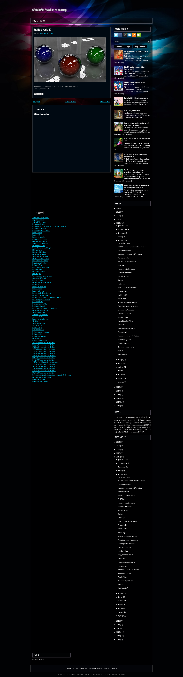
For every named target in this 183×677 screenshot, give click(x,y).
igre (131, 422)
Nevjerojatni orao (124, 243)
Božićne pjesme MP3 (39, 304)
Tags (128, 47)
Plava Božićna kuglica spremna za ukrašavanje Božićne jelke (136, 186)
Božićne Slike (37, 269)
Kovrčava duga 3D (124, 314)
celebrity (124, 420)
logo (141, 422)
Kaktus (120, 280)
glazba (148, 420)
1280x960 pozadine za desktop (43, 349)
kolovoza (121, 240)
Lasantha (86, 674)
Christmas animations (40, 381)
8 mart (123, 418)
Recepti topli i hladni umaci (41, 293)
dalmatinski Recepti (39, 278)
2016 (118, 395)
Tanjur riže (121, 325)
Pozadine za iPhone (39, 272)
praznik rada (118, 427)
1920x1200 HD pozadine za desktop (45, 362)
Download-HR (37, 302)
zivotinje (142, 431)
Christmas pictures (38, 379)
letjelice (136, 422)
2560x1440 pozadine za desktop (44, 356)
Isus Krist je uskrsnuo (132, 111)
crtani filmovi (133, 420)
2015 (118, 398)
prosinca (121, 226)
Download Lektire (38, 224)
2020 (118, 219)
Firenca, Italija (122, 291)
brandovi (117, 420)
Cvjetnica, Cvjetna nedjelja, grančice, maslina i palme (134, 171)
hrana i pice (124, 422)
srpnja (120, 360)
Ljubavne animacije (39, 336)
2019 (118, 223)
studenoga (122, 229)
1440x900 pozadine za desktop (43, 360)
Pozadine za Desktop (39, 263)
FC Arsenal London (39, 252)
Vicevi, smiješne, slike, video (42, 276)
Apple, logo (122, 299)
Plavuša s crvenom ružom (127, 262)
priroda (127, 427)
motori (124, 425)
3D (41, 33)
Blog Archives (140, 47)
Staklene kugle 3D (42, 29)
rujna (120, 237)
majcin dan (118, 425)
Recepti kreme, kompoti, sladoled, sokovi (46, 297)
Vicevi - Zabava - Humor (40, 259)
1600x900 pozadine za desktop (43, 343)
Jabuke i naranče (123, 276)
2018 (118, 387)
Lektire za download (39, 341)
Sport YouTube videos (40, 256)
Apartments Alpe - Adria (40, 317)
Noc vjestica (131, 425)
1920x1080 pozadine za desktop (44, 347)
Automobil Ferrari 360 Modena (129, 336)
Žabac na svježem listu (126, 347)
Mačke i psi (122, 284)
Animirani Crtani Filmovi (40, 218)
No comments (49, 33)
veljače (121, 378)
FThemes (67, 674)
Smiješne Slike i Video (40, 261)
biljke (138, 418)
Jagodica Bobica (38, 220)
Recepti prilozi (37, 289)
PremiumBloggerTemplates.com (99, 674)
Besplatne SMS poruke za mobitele (44, 308)
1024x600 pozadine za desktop (43, 373)
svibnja (121, 367)
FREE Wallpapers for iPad (41, 300)
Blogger (114, 668)
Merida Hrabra (123, 317)
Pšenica (120, 351)
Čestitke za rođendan (39, 241)
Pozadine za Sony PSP (40, 254)
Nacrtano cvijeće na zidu (126, 269)
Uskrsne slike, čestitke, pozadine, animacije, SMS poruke (52, 375)
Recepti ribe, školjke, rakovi (41, 282)
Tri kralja (145, 429)
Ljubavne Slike (37, 265)
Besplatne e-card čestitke (41, 267)
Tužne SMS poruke (39, 222)
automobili (130, 417)
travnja (121, 371)
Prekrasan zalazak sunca (126, 328)
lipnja (120, 363)
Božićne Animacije (38, 306)
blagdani (145, 417)
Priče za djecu (37, 338)
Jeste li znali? (37, 325)
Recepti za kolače (38, 237)
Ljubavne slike (37, 334)
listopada (121, 233)
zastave (135, 432)
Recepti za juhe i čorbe (40, 295)
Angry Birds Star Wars (125, 321)
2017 (118, 391)
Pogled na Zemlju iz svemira (128, 306)
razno (144, 427)
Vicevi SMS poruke (38, 323)
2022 (118, 212)
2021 (118, 216)
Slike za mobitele (38, 246)
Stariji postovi (105, 102)
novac (138, 425)
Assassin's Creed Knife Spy (127, 302)
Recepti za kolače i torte (40, 319)
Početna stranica (39, 21)
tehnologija (138, 429)
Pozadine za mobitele (40, 310)
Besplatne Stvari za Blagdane (42, 248)
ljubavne (147, 422)
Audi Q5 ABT (122, 295)
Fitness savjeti (37, 328)
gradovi (116, 422)
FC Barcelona (37, 250)
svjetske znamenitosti (126, 429)
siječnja (121, 382)
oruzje (142, 425)
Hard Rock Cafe (123, 354)
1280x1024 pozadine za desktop (44, 371)
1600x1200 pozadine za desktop (44, 366)
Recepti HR (36, 235)
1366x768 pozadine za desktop (43, 364)
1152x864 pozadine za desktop (43, 358)
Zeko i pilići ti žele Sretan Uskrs (136, 98)
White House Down (125, 250)
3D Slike (35, 321)
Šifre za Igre (36, 274)
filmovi (142, 420)
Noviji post (36, 102)
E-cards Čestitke (38, 330)
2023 (118, 208)
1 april (116, 418)
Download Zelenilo (39, 228)
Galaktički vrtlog (123, 343)
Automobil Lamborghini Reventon (130, 254)
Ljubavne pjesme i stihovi (41, 231)
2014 (118, 402)
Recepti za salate (38, 284)
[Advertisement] (51, 191)
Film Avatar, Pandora (125, 273)
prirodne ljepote (136, 427)
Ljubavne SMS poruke (40, 239)
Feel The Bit (122, 265)
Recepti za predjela (39, 287)
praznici (147, 424)
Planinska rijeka (123, 258)
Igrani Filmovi (37, 233)
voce (130, 432)
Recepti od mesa (38, 291)
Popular (119, 47)
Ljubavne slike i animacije (41, 332)
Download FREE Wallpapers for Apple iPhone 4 (49, 226)
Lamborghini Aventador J (126, 310)
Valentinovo (123, 431)
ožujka (120, 374)
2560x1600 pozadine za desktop (44, 353)
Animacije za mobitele (40, 243)
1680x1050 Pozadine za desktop (49, 9)
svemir (116, 429)
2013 (118, 406)
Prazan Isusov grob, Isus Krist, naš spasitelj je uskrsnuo (136, 124)
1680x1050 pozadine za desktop (44, 345)
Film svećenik (122, 332)
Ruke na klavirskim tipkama (127, 288)
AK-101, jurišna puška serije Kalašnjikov (131, 247)
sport (149, 427)
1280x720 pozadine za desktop (43, 351)
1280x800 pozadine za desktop (43, 369)
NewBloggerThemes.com (117, 674)
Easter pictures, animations (41, 377)
